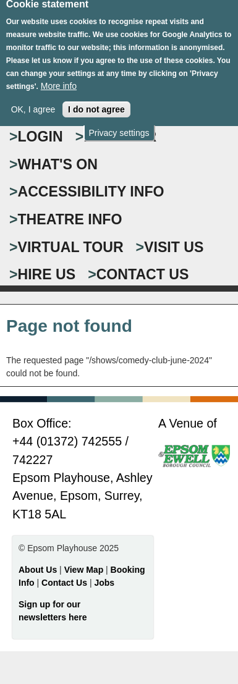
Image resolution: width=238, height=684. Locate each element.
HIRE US (47, 274)
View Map (85, 570)
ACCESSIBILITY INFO (91, 192)
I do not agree (96, 103)
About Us (38, 570)
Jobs (104, 583)
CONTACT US (142, 274)
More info (59, 79)
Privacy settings (118, 127)
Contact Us (65, 583)
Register (119, 137)
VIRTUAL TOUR (71, 247)
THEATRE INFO (70, 219)
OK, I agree (33, 103)
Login (40, 137)
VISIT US (173, 247)
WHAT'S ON (58, 164)
